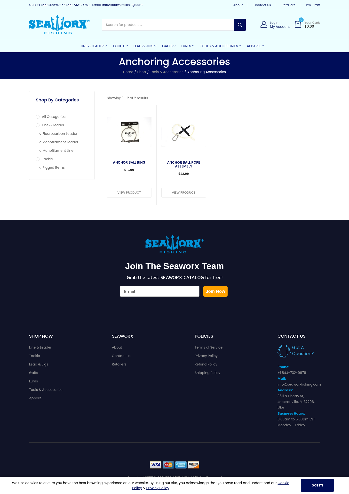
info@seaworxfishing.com (122, 4)
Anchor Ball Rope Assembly (183, 164)
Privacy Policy (206, 355)
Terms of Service (208, 347)
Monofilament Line (56, 150)
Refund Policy (206, 364)
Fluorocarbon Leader (58, 133)
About (238, 5)
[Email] (159, 291)
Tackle (44, 159)
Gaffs (33, 372)
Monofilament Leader (59, 142)
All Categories (50, 116)
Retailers (288, 5)
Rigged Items (52, 167)
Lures (33, 381)
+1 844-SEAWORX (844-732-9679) (63, 4)
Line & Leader (50, 125)
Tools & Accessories (166, 71)
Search (240, 25)
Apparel (35, 398)
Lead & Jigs (38, 364)
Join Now (215, 291)
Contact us (262, 5)
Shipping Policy (207, 372)
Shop (141, 71)
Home (128, 71)
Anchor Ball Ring (129, 162)
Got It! (317, 485)
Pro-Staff (313, 5)
